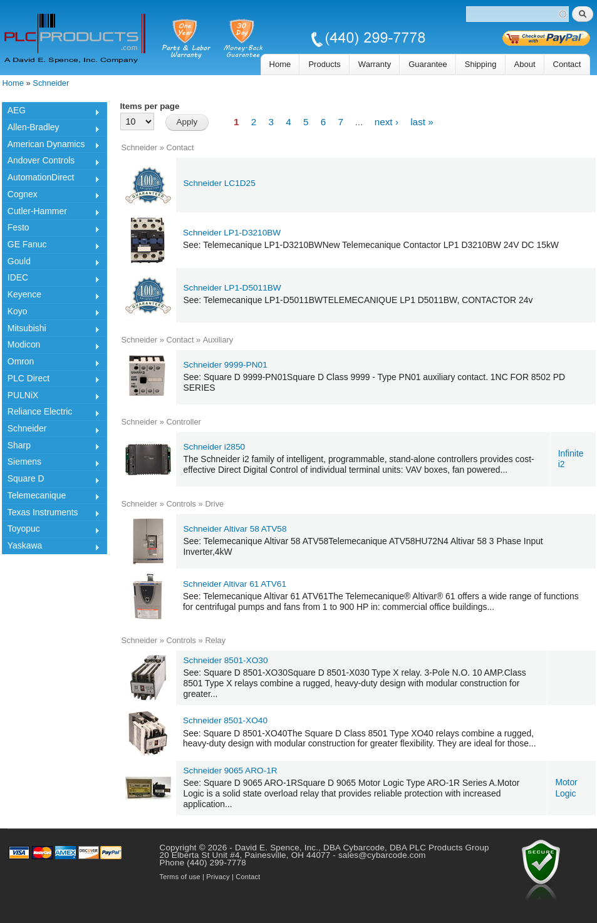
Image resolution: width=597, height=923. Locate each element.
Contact (567, 64)
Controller (183, 421)
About (525, 64)
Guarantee (427, 64)
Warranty (374, 64)
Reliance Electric (51, 413)
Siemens (51, 463)
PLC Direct (51, 380)
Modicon (51, 346)
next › (386, 121)
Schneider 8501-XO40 (225, 720)
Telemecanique (51, 497)
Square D (51, 480)
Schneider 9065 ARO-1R (231, 770)
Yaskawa (51, 547)
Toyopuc (51, 530)
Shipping (481, 64)
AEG (51, 112)
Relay (215, 640)
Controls (181, 503)
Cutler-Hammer (51, 213)
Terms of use (180, 876)
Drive (214, 503)
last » (421, 121)
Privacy (217, 876)
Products (324, 64)
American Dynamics (51, 146)
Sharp (51, 447)
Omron (51, 363)
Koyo (51, 313)
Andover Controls (51, 162)
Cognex (51, 196)
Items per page (150, 106)
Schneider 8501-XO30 (226, 660)
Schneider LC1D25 (220, 183)
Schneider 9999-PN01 (225, 364)
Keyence (51, 296)
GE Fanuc (51, 246)
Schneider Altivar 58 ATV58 (235, 529)
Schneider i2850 (215, 446)
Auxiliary (218, 339)
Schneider (51, 83)
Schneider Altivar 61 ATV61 (234, 584)
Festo (51, 229)
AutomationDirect (51, 179)
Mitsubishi (51, 330)
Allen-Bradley (51, 129)
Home (280, 64)
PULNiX (51, 397)
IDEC (51, 279)
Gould (51, 263)
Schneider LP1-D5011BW (232, 287)
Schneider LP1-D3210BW (232, 232)
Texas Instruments (51, 514)
